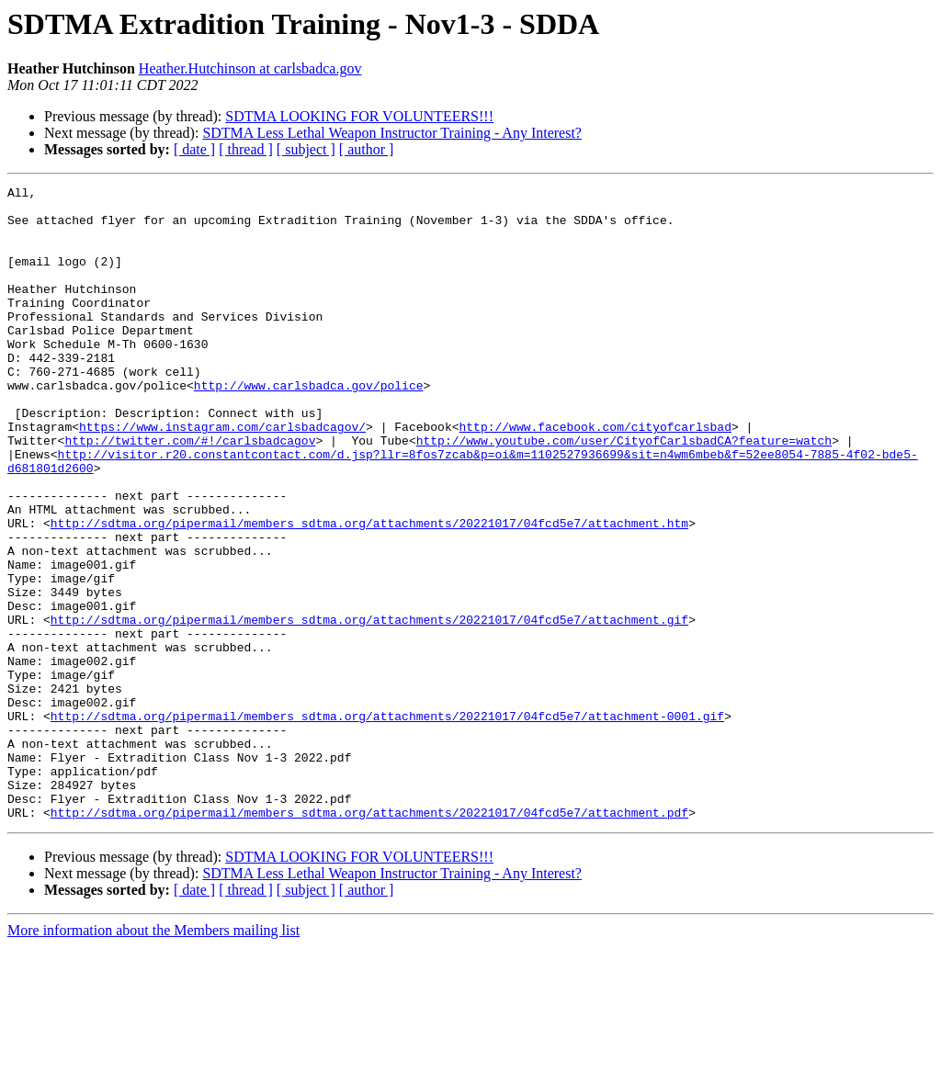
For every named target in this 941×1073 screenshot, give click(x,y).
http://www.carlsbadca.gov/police (309, 426)
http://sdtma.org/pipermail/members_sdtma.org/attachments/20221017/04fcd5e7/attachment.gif (369, 707)
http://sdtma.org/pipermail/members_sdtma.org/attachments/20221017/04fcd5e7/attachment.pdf (369, 939)
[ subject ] (306, 149)
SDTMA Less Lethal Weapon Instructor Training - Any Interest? (392, 133)
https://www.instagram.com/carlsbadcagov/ (222, 476)
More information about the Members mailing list (153, 1057)
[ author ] (366, 149)
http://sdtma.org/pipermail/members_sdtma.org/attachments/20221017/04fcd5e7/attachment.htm (369, 591)
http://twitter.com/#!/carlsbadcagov (189, 492)
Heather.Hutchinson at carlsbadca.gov (250, 68)
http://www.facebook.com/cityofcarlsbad (595, 476)
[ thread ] (246, 149)
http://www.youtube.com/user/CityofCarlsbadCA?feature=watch (624, 492)
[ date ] (194, 149)
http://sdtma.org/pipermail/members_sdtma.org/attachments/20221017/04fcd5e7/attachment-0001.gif (387, 823)
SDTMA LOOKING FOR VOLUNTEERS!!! (359, 116)
